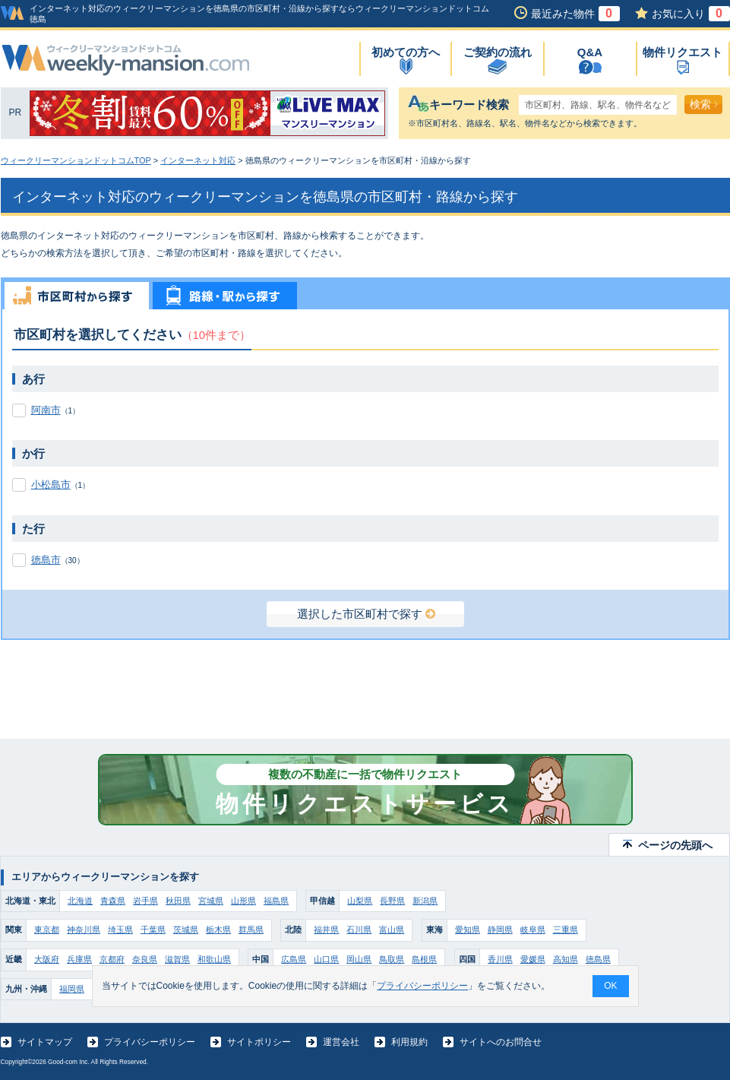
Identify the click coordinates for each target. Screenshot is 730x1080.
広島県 (293, 959)
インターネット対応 (197, 160)
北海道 (80, 900)
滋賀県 (177, 959)
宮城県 (210, 900)
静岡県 (500, 929)
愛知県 (467, 929)
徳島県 (598, 959)
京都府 (112, 959)
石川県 (358, 929)
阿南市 (46, 410)
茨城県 (185, 929)
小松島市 (51, 484)
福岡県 (71, 988)
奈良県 (144, 959)
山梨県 (359, 900)
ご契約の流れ (497, 52)
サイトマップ (44, 1042)
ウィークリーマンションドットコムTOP (76, 160)
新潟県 (425, 900)
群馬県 (251, 929)
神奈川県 (83, 929)
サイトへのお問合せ (501, 1042)
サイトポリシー (259, 1042)
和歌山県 (214, 959)
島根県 (424, 959)
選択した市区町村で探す (366, 613)
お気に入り (691, 14)
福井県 (326, 929)
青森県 (112, 900)
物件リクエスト (682, 52)
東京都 (46, 929)
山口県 (326, 959)
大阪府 (46, 959)
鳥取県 (391, 959)
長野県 (392, 900)
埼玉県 (120, 929)
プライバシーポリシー (149, 1042)
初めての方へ (405, 52)
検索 (704, 104)
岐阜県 (532, 929)
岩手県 (145, 900)
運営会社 (341, 1042)
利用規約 (409, 1042)
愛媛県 (532, 959)
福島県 (276, 900)
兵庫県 (79, 959)
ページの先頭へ (675, 845)
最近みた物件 (575, 14)
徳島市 (46, 559)
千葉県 (153, 929)
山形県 (243, 900)
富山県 (391, 929)
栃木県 (218, 929)
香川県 (500, 959)
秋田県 (178, 900)
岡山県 (358, 959)
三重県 (565, 929)
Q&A (589, 52)
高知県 (565, 959)
